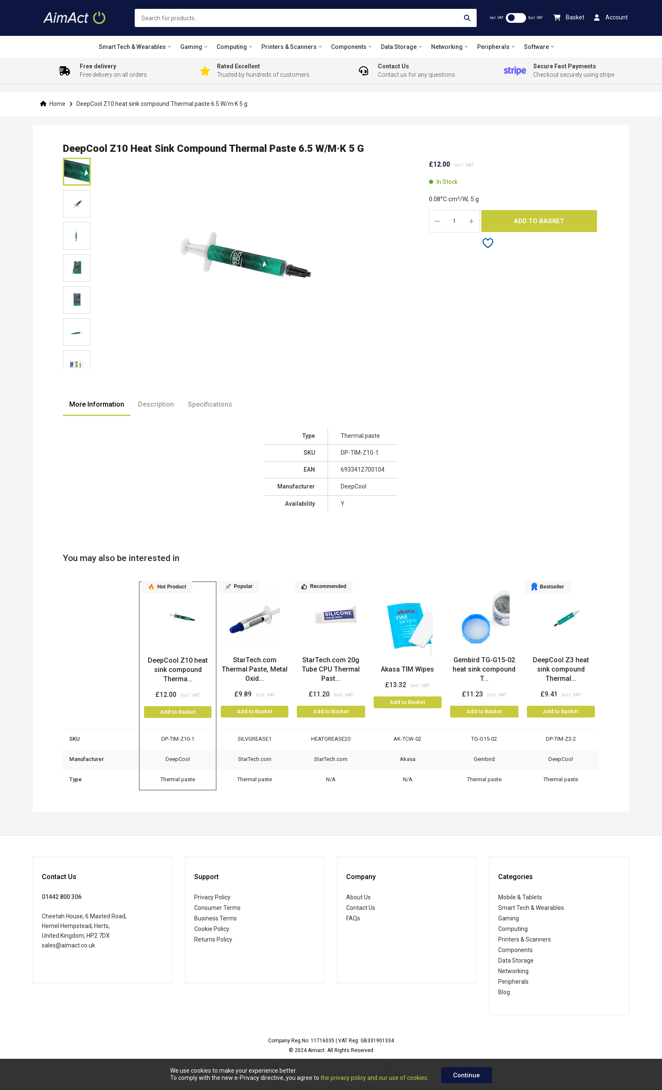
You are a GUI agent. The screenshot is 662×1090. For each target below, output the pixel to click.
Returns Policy (213, 939)
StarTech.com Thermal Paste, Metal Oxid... (255, 669)
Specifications (210, 404)
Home (57, 103)
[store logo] (75, 18)
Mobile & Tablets (520, 897)
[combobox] (306, 18)
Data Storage (516, 960)
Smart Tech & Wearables (531, 907)
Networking (513, 971)
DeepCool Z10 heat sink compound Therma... (178, 669)
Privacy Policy (212, 897)
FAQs (353, 918)
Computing (513, 928)
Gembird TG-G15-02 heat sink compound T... (484, 669)
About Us (358, 897)
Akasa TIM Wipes (407, 669)
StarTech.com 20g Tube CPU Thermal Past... (331, 669)
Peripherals (513, 981)
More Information (96, 404)
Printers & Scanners (524, 939)
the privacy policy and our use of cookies (373, 1077)
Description (156, 404)
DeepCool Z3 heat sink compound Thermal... (561, 669)
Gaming (508, 918)
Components (515, 950)
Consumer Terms (217, 907)
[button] (77, 204)
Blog (504, 992)
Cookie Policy (211, 928)
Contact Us (360, 907)
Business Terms (215, 918)
